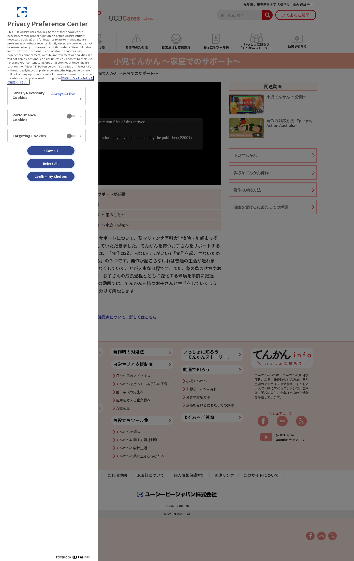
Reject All (51, 163)
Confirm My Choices (51, 176)
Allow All (51, 151)
